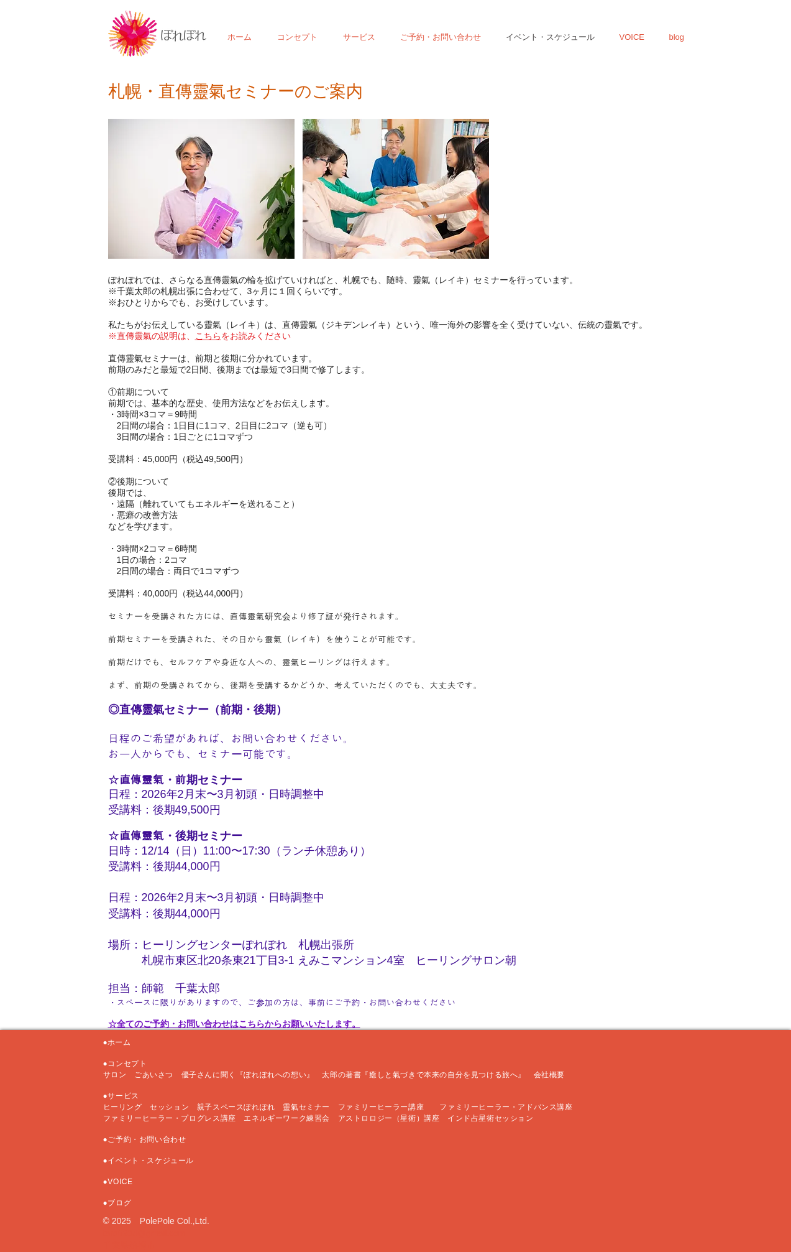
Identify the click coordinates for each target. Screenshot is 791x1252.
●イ (109, 1160)
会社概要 (549, 1074)
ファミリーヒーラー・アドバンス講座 (505, 1107)
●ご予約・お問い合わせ (144, 1139)
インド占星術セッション (490, 1118)
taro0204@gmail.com (144, 1233)
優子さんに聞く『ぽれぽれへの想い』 (247, 1074)
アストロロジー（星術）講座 (389, 1118)
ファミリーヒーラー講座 (385, 1107)
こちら (208, 336)
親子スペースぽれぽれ (236, 1107)
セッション (169, 1107)
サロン (118, 1074)
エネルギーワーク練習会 (290, 1118)
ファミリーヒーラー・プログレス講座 (169, 1118)
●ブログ (117, 1203)
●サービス (121, 1096)
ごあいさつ (153, 1074)
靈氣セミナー (306, 1107)
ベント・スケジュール (155, 1160)
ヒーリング (122, 1107)
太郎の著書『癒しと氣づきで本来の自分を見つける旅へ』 (427, 1074)
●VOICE (118, 1181)
